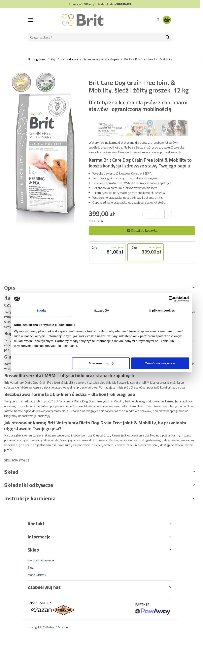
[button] (100, 523)
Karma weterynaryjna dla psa (101, 59)
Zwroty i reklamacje (41, 560)
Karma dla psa (69, 59)
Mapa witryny (37, 574)
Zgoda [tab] (41, 310)
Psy (53, 59)
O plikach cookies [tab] (162, 310)
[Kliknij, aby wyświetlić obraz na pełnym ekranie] (45, 158)
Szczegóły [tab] (101, 310)
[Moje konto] (158, 20)
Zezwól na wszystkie (160, 363)
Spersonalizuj (101, 363)
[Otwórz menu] (31, 20)
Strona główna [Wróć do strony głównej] (36, 59)
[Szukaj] (167, 37)
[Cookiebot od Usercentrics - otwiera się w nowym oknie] (171, 299)
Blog (31, 567)
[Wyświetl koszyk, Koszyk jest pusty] (166, 20)
